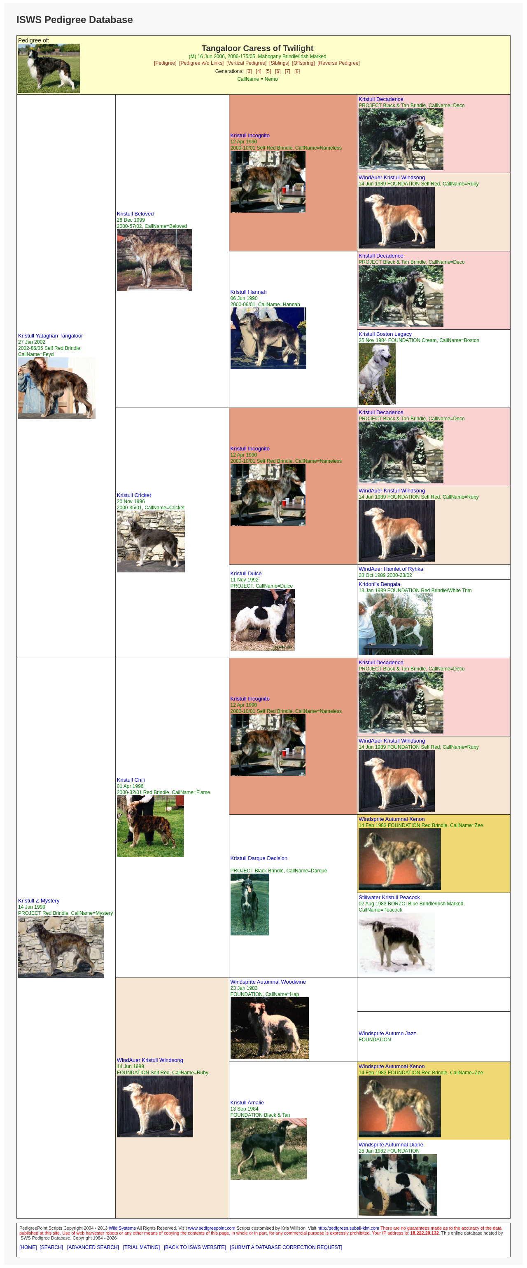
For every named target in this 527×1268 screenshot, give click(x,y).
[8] (297, 71)
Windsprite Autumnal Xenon (391, 819)
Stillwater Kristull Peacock (389, 897)
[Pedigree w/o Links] (201, 63)
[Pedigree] (165, 63)
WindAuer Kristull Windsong (392, 177)
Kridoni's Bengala (379, 584)
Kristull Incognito (250, 135)
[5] (268, 71)
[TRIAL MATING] (141, 1247)
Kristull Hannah (249, 292)
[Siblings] (279, 63)
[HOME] (28, 1247)
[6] (277, 71)
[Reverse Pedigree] (338, 63)
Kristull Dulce (246, 573)
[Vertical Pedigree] (246, 63)
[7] (287, 71)
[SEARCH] (51, 1247)
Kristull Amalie (247, 1102)
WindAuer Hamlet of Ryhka (391, 569)
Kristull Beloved (135, 214)
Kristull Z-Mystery (38, 901)
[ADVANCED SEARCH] (93, 1247)
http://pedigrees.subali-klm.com (348, 1228)
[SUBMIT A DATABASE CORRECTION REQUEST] (286, 1247)
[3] (249, 71)
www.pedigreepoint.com (212, 1228)
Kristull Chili (131, 780)
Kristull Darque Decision (259, 858)
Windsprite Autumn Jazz (387, 1033)
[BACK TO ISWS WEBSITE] (195, 1247)
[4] (258, 71)
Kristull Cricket (134, 495)
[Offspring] (303, 63)
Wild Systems (122, 1228)
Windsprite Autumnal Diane (391, 1144)
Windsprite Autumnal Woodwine (268, 982)
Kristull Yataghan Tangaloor (50, 336)
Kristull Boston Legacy (385, 334)
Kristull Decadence (381, 99)
